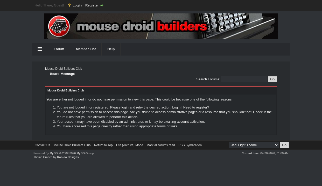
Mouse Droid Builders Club (63, 69)
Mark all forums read (160, 145)
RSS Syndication (190, 145)
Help (111, 49)
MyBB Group (85, 153)
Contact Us (42, 145)
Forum (59, 49)
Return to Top (103, 145)
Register (92, 5)
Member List (86, 49)
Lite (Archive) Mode (129, 145)
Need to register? (196, 107)
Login (77, 5)
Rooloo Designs (68, 157)
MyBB (54, 153)
